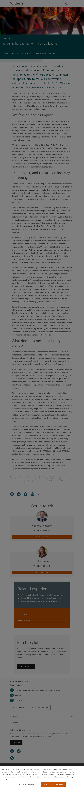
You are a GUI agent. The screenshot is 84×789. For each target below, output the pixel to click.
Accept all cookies (53, 784)
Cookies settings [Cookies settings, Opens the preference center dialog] (27, 784)
